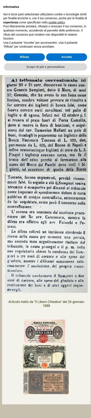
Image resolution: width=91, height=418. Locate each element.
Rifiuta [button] (24, 57)
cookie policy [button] (56, 22)
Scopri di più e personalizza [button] (45, 66)
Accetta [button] (66, 57)
